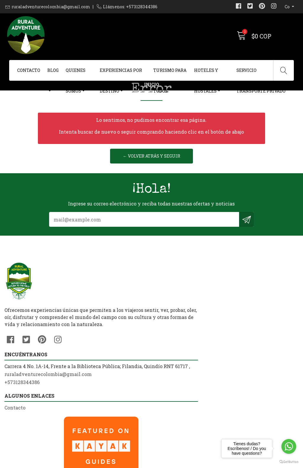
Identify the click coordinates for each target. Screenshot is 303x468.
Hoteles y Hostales (206, 74)
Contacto (28, 70)
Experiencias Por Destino (121, 74)
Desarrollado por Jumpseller (208, 462)
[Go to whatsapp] (288, 446)
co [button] (288, 6)
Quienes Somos (76, 74)
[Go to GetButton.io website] (288, 462)
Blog (53, 70)
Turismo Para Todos (169, 74)
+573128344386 (97, 384)
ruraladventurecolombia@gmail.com (51, 6)
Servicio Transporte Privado (261, 74)
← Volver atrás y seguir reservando (151, 209)
